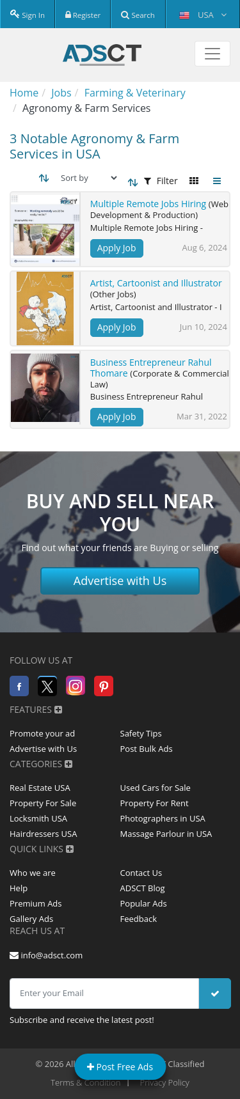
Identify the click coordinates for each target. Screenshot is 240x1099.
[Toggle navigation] (212, 53)
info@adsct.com (46, 955)
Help (19, 888)
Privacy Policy (164, 1082)
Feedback (138, 918)
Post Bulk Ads (146, 748)
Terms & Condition (85, 1082)
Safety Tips (141, 733)
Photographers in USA (162, 818)
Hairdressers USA (43, 833)
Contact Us (141, 872)
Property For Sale (43, 803)
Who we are (33, 872)
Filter (161, 181)
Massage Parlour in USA (166, 833)
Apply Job (116, 248)
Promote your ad (42, 733)
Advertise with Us (120, 580)
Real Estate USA (40, 787)
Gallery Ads (31, 918)
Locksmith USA (38, 818)
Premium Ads (36, 903)
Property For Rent (154, 803)
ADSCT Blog (142, 888)
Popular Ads (143, 903)
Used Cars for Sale (155, 787)
